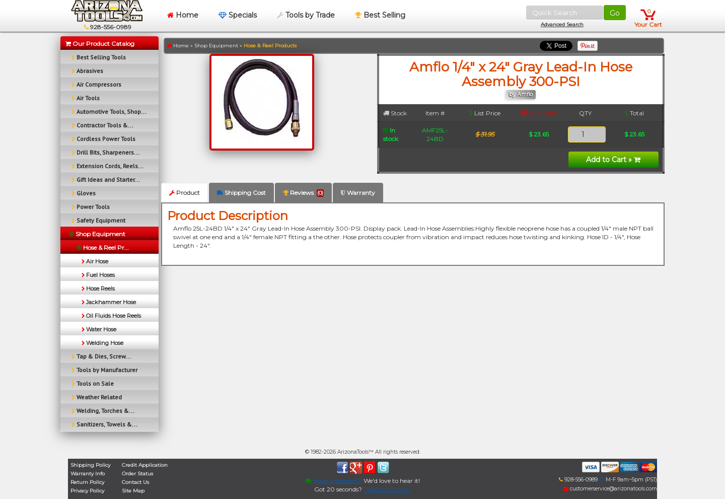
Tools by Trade (306, 15)
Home (182, 15)
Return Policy (87, 482)
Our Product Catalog (99, 43)
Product (184, 192)
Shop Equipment (216, 45)
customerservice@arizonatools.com (610, 488)
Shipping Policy (90, 465)
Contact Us (135, 482)
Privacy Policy (87, 490)
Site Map (133, 490)
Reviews (303, 193)
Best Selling (380, 15)
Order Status (137, 473)
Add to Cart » (613, 159)
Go (615, 13)
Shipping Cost (241, 192)
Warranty (358, 192)
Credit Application (145, 465)
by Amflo (521, 94)
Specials (238, 15)
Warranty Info (87, 473)
